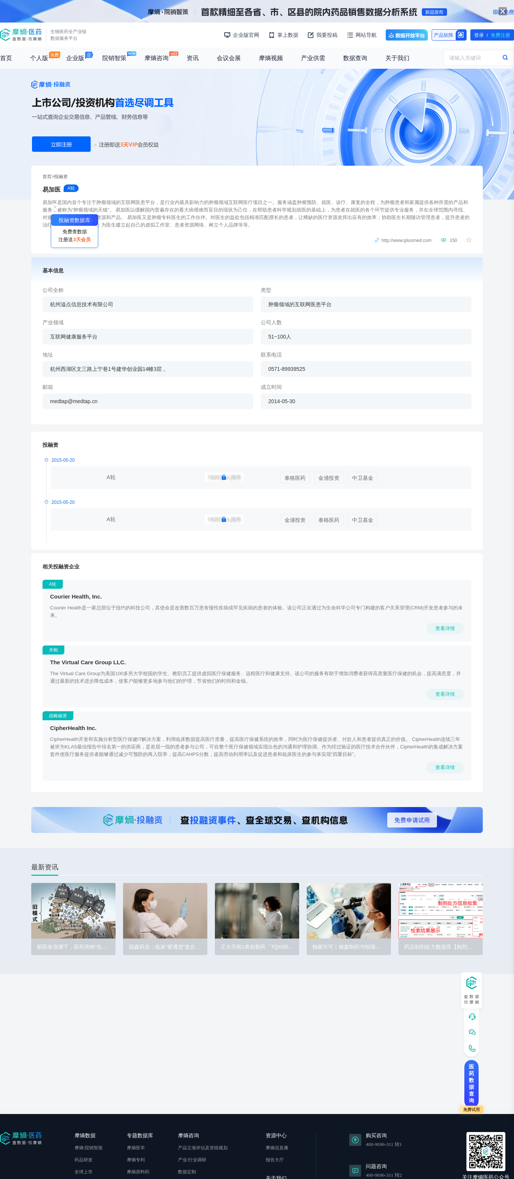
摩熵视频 (271, 58)
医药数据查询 (471, 1083)
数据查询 (355, 58)
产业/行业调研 (192, 1159)
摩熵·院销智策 (89, 1147)
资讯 (193, 58)
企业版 (75, 58)
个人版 (39, 58)
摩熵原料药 (138, 1171)
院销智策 (114, 58)
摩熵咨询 (156, 58)
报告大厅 (275, 1159)
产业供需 (313, 58)
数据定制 (187, 1171)
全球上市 (84, 1171)
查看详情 (445, 628)
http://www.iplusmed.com (407, 240)
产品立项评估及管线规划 (203, 1147)
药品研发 (84, 1159)
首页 (6, 58)
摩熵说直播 (277, 1147)
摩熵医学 (136, 1147)
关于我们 (397, 58)
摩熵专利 (136, 1159)
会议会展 (229, 58)
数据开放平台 (407, 35)
